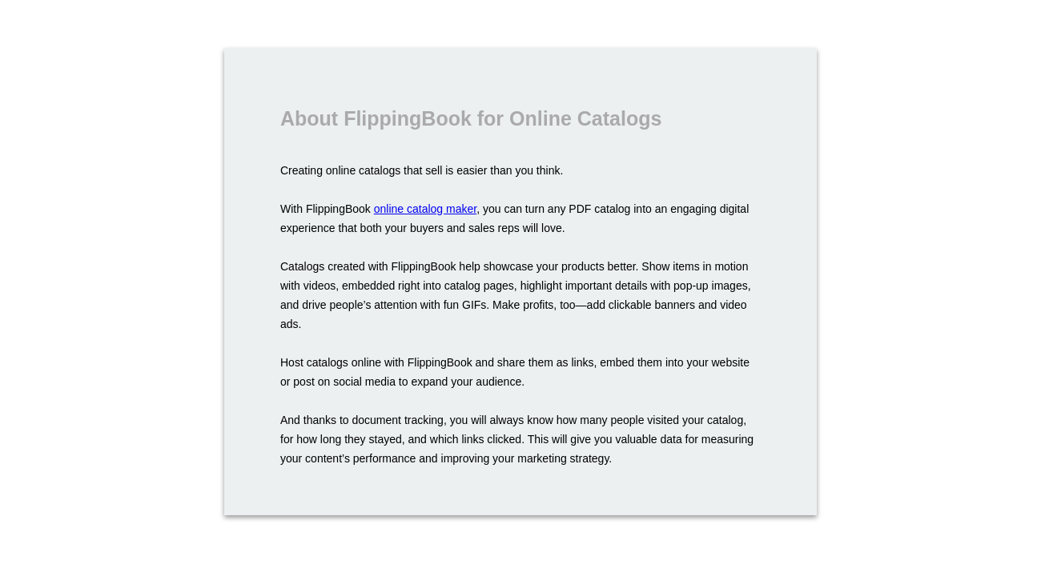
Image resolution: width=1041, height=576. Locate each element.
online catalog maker (425, 208)
